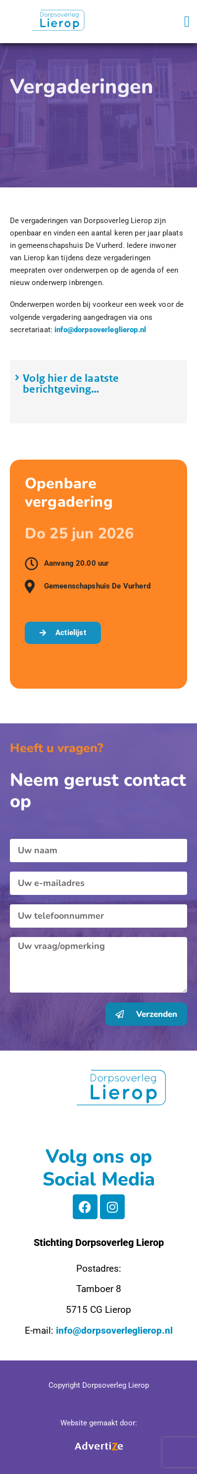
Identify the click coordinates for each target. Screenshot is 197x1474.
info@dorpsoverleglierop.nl (100, 329)
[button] (187, 21)
